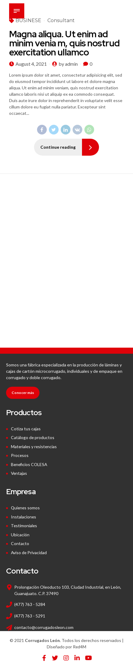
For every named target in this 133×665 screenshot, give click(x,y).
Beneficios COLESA (30, 463)
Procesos (20, 454)
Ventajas (19, 472)
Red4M (80, 644)
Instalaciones (23, 515)
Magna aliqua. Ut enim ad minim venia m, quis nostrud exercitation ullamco (64, 43)
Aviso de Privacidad (29, 550)
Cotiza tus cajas (26, 428)
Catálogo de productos (33, 437)
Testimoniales (24, 524)
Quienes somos (26, 506)
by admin (68, 64)
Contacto (20, 541)
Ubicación (20, 532)
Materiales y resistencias (34, 446)
